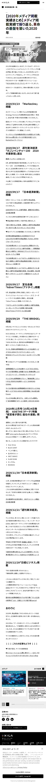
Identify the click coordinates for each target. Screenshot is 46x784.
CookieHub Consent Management (26, 781)
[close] (42, 748)
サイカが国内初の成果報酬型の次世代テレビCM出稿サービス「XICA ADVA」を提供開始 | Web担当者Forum (23, 391)
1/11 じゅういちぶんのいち (19, 434)
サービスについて (7, 728)
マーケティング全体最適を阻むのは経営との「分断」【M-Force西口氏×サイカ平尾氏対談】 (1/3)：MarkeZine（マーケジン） (23, 137)
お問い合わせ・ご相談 (24, 2)
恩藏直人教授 (26, 542)
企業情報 (32, 743)
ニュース (19, 743)
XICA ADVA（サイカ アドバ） (16, 83)
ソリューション (5, 743)
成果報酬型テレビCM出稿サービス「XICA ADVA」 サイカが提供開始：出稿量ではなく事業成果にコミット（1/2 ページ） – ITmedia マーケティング (23, 372)
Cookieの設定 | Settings (23, 772)
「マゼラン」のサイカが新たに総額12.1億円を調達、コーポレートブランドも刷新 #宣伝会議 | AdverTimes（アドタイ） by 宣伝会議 (23, 308)
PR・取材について (17, 728)
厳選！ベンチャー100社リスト (15, 159)
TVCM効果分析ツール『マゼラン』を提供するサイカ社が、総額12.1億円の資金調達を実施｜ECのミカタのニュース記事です (23, 261)
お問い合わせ (39, 743)
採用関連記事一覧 (11, 7)
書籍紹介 (13, 743)
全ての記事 (37, 669)
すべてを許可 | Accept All (23, 776)
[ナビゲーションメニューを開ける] (43, 2)
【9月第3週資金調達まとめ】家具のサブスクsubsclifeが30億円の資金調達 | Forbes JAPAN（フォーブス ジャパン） (22, 239)
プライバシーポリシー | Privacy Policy (15, 767)
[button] (7, 704)
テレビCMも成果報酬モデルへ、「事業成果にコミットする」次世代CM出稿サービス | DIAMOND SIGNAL (23, 381)
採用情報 (25, 743)
